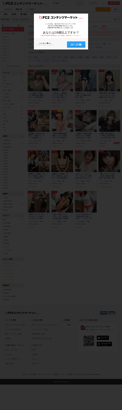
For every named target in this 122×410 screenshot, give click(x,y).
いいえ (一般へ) (44, 43)
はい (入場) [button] (76, 44)
